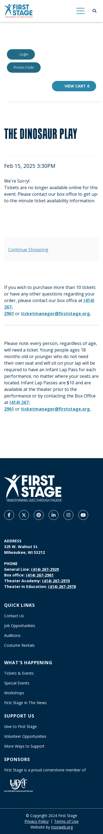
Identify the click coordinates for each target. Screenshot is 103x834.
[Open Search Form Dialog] (94, 11)
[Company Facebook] (9, 515)
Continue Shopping (28, 250)
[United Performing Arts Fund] (18, 784)
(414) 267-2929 (45, 569)
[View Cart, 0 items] (74, 86)
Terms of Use (66, 821)
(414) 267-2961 (40, 575)
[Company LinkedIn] (54, 515)
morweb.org (62, 827)
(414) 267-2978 (62, 586)
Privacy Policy (36, 821)
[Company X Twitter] (24, 515)
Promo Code (24, 67)
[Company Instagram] (68, 515)
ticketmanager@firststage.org (55, 314)
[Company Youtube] (83, 515)
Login (21, 54)
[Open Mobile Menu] (80, 11)
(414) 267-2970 (56, 580)
